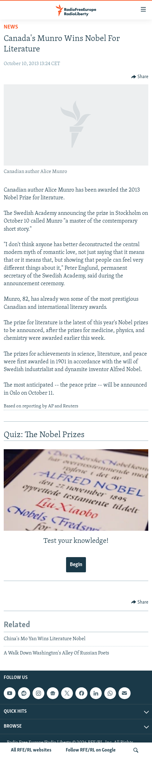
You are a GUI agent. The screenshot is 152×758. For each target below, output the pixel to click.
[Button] (140, 76)
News (11, 27)
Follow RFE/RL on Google (91, 750)
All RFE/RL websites (31, 750)
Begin (76, 565)
